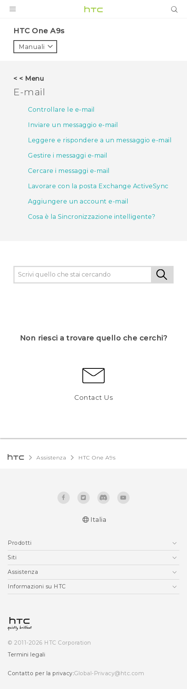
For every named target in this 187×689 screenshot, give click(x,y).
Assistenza (51, 457)
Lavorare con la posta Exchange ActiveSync (98, 186)
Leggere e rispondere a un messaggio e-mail (100, 140)
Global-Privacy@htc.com (109, 673)
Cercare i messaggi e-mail (69, 170)
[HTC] (93, 9)
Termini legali (26, 654)
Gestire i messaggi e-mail (68, 155)
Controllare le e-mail (61, 109)
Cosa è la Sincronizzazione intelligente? (91, 216)
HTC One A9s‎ (97, 457)
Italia (98, 519)
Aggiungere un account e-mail (78, 201)
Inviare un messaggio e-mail (73, 125)
